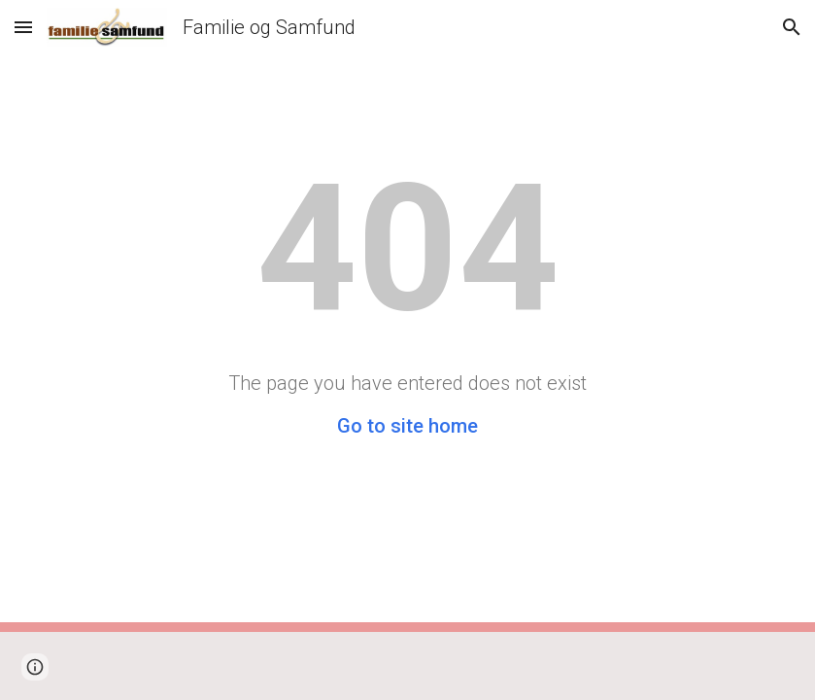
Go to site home (407, 426)
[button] (23, 26)
